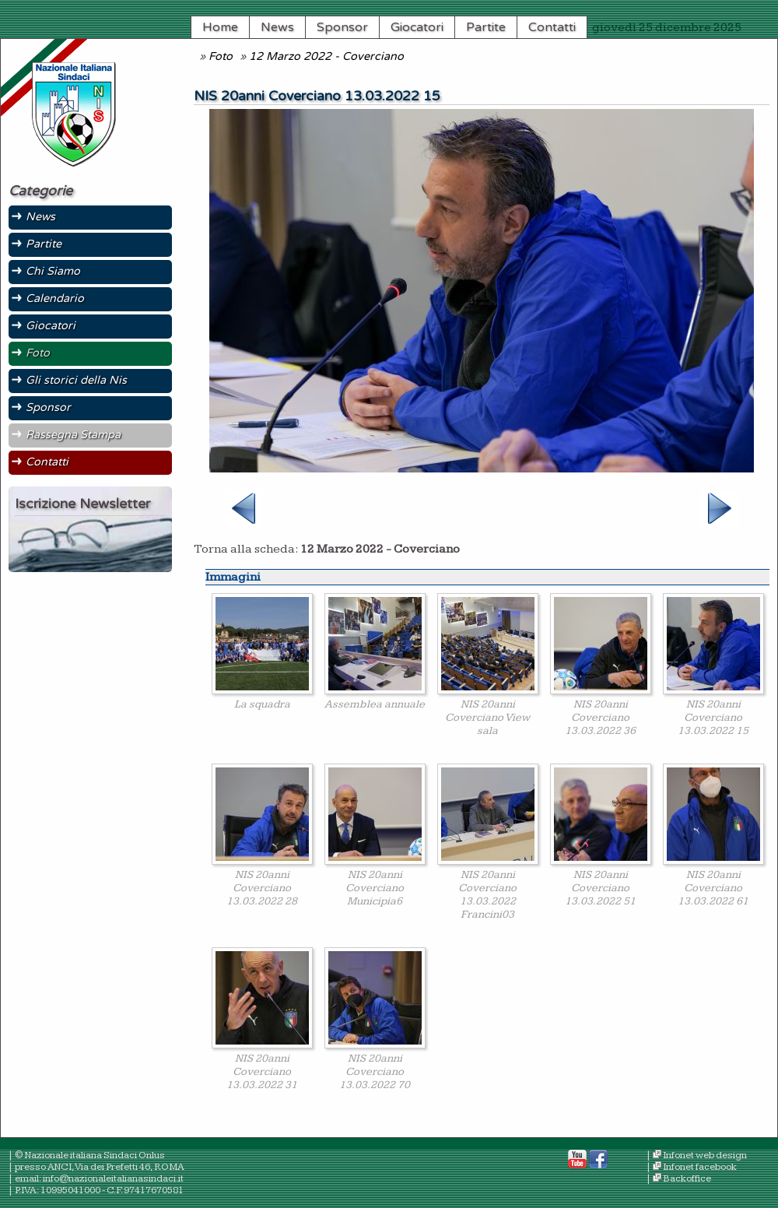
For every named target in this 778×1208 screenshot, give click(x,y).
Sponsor (342, 27)
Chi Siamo (53, 271)
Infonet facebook (700, 1167)
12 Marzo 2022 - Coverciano (326, 56)
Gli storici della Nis (76, 380)
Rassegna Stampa (73, 434)
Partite (486, 27)
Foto (221, 56)
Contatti (552, 27)
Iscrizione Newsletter (82, 504)
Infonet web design (705, 1155)
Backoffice (687, 1179)
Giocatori (417, 27)
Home (220, 27)
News (277, 27)
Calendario (55, 298)
